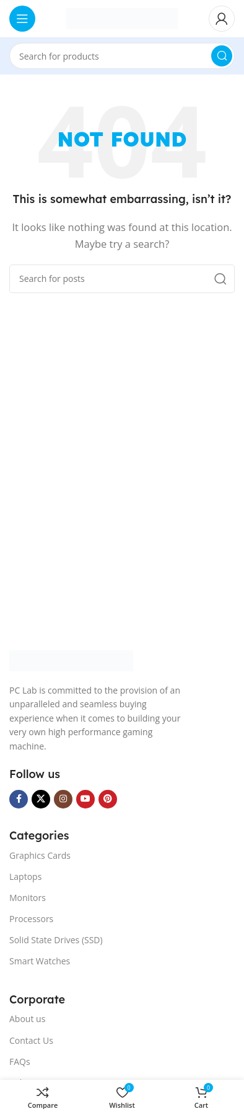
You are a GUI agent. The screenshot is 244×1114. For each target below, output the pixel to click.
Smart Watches (39, 961)
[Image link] (71, 659)
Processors (31, 919)
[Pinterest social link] (107, 799)
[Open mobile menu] (22, 18)
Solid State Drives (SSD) (56, 940)
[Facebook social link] (18, 799)
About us (27, 1019)
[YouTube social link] (85, 799)
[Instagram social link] (63, 799)
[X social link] (41, 799)
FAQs (19, 1061)
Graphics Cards (40, 855)
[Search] (122, 56)
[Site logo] (122, 17)
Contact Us (31, 1040)
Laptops (25, 876)
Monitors (27, 897)
